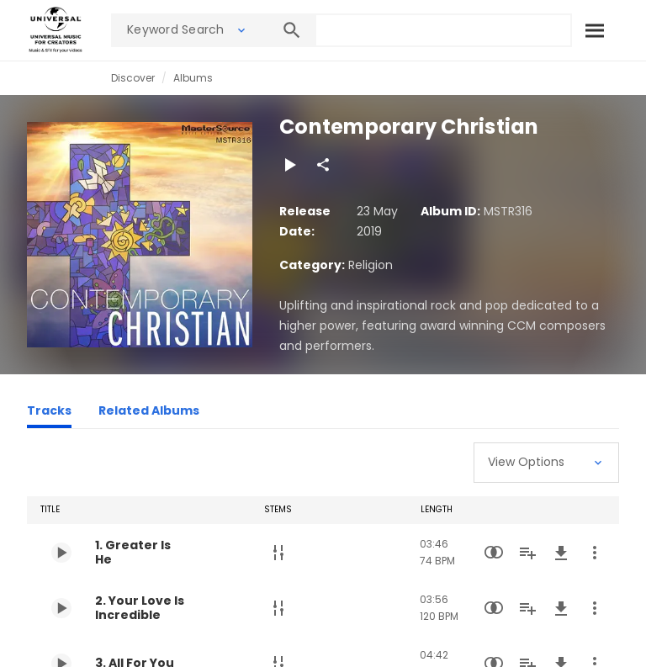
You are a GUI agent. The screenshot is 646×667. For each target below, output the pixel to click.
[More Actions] (595, 553)
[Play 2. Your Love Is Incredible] (61, 608)
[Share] (323, 165)
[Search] (593, 30)
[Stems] (278, 553)
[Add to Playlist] (527, 553)
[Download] (561, 553)
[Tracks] (49, 413)
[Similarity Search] (494, 553)
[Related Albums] (148, 413)
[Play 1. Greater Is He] (61, 552)
